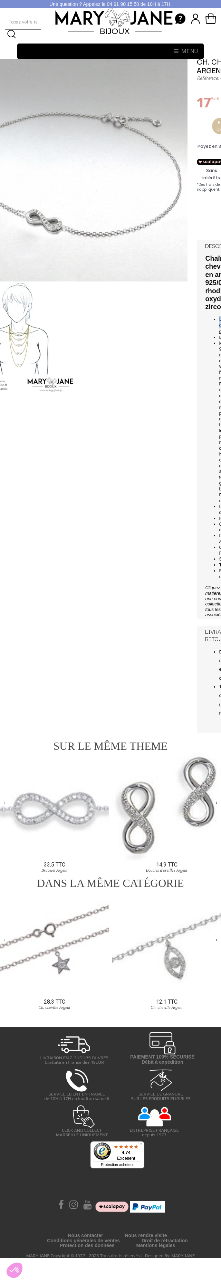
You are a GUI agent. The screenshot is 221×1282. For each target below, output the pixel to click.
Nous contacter (85, 1235)
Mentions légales (155, 1245)
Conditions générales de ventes (83, 1240)
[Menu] (140, 1145)
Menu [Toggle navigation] (186, 51)
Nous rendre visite (146, 1235)
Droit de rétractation (165, 1240)
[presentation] (4, 802)
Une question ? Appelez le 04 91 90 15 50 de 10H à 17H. (110, 4)
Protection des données (87, 1245)
